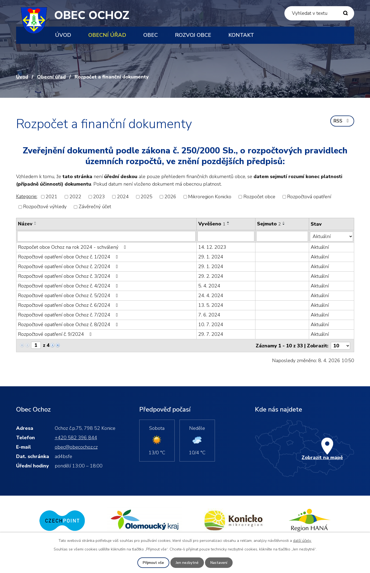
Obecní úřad (107, 35)
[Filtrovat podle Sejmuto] (282, 236)
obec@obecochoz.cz (76, 446)
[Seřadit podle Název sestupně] (35, 224)
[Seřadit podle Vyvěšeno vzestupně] (228, 222)
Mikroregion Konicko (209, 196)
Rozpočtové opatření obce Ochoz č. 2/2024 (69, 266)
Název (25, 224)
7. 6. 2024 (209, 314)
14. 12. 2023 (212, 247)
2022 (75, 196)
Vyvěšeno (211, 224)
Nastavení (219, 562)
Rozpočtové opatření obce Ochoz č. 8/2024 (69, 324)
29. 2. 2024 (210, 276)
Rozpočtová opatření (309, 196)
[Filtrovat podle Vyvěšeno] (225, 236)
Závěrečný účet (95, 207)
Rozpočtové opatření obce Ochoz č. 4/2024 (69, 285)
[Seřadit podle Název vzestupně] (35, 222)
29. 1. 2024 (210, 256)
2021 (51, 196)
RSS (342, 121)
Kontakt (241, 35)
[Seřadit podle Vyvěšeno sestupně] (228, 224)
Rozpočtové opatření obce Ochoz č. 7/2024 (69, 314)
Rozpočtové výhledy (45, 207)
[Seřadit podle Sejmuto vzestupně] (284, 222)
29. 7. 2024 (210, 334)
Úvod (63, 35)
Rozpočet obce (259, 196)
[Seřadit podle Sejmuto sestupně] (284, 224)
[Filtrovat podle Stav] (331, 236)
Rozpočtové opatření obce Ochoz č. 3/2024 (69, 276)
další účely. (302, 540)
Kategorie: (26, 196)
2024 (123, 196)
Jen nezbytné (186, 562)
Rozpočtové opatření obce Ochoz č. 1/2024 (69, 256)
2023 (99, 196)
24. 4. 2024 (210, 295)
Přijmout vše (153, 562)
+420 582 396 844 (76, 437)
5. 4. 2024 (209, 285)
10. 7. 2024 (210, 324)
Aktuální (320, 247)
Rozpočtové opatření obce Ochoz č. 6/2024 (69, 305)
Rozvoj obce (193, 35)
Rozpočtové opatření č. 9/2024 (56, 334)
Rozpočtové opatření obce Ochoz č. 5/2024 (69, 295)
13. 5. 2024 (210, 305)
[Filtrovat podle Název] (106, 236)
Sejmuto (269, 224)
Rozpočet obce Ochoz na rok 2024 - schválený (73, 247)
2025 (146, 196)
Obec (150, 35)
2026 (170, 196)
